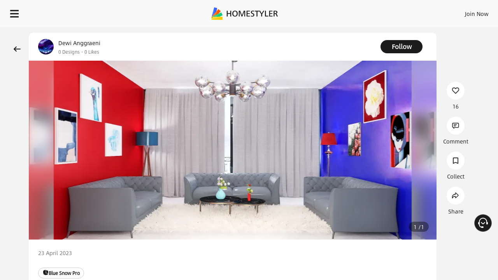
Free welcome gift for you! (361, 31)
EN (429, 11)
